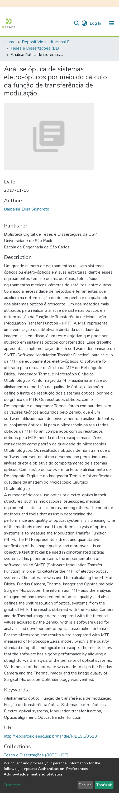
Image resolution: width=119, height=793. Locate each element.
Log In (96, 23)
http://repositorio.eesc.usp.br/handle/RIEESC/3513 (50, 736)
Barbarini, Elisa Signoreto (26, 209)
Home (10, 42)
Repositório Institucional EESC (48, 42)
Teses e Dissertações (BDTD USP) (37, 48)
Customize (12, 784)
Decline (85, 784)
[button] (84, 23)
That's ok (104, 784)
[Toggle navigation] (111, 23)
